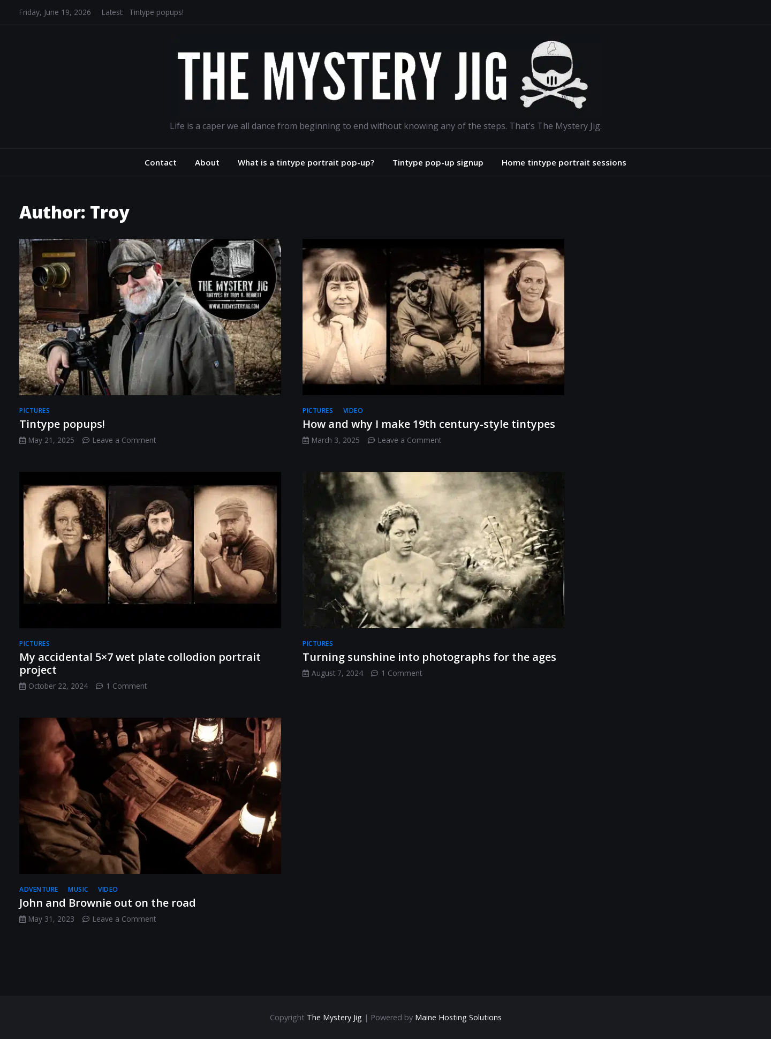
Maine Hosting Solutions (458, 1017)
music (78, 889)
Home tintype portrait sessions (564, 162)
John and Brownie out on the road (107, 902)
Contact (161, 162)
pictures (34, 410)
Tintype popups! (156, 12)
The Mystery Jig (334, 1017)
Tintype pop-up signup (437, 162)
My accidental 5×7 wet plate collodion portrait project (140, 663)
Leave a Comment (124, 440)
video (353, 410)
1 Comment (126, 686)
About (207, 162)
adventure (38, 889)
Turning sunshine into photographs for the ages (429, 657)
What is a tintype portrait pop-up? (306, 162)
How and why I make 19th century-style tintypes (429, 424)
